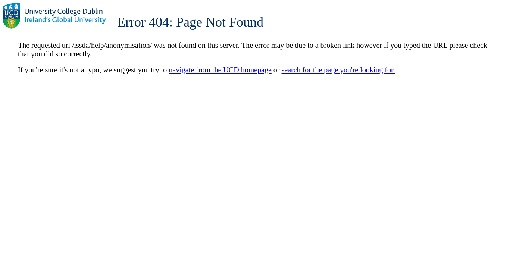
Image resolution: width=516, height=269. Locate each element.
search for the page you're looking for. (338, 70)
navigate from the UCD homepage (220, 70)
